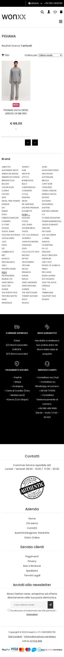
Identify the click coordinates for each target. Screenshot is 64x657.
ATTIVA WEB (36, 641)
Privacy (32, 561)
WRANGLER (7, 302)
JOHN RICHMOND (30, 241)
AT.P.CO (25, 177)
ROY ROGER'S (48, 279)
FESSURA (26, 217)
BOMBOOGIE (27, 180)
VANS (4, 299)
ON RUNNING (28, 262)
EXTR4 (24, 214)
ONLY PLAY (47, 262)
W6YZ (24, 299)
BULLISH (5, 183)
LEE (3, 248)
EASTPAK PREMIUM (30, 207)
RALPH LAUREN (48, 275)
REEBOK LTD (7, 279)
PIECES (25, 268)
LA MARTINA (47, 245)
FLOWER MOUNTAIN (51, 217)
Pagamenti (32, 556)
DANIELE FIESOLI (49, 194)
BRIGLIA (45, 180)
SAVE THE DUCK (49, 282)
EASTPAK (46, 207)
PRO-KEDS (46, 272)
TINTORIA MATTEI (9, 296)
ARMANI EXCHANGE (11, 177)
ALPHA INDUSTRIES (50, 170)
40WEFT (25, 166)
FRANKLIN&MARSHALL (51, 221)
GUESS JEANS (8, 231)
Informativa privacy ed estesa (40, 636)
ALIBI (24, 170)
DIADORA (26, 197)
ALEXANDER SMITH (10, 170)
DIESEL (25, 200)
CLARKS (5, 190)
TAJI (44, 289)
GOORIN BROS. (28, 228)
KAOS (4, 245)
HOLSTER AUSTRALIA (11, 234)
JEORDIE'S (26, 238)
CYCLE (25, 194)
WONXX (45, 299)
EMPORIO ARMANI (50, 211)
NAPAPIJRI (46, 258)
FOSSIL (25, 221)
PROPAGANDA (8, 275)
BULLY (24, 183)
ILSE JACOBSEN (49, 234)
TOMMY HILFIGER (30, 296)
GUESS (25, 231)
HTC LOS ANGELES (30, 234)
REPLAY (25, 279)
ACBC (44, 166)
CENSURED (47, 187)
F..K (43, 214)
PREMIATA (26, 272)
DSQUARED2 (47, 204)
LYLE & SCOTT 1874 (30, 251)
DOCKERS (46, 200)
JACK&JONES (8, 238)
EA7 (3, 207)
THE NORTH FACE (9, 292)
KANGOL (46, 241)
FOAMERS (6, 221)
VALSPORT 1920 (49, 296)
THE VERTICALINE (29, 292)
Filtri (5, 55)
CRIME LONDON (49, 190)
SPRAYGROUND (29, 285)
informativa (32, 614)
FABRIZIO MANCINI (10, 217)
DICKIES (45, 197)
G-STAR (5, 224)
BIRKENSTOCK (8, 180)
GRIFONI (46, 228)
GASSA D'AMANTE (50, 224)
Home (32, 518)
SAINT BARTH (7, 282)
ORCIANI (26, 265)
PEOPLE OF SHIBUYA (51, 265)
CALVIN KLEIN (8, 187)
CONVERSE (27, 190)
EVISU (4, 214)
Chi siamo (32, 523)
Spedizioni (32, 570)
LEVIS (24, 248)
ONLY (4, 265)
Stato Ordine (32, 537)
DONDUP (5, 204)
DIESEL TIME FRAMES (11, 200)
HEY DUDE (46, 231)
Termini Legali (32, 575)
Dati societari (15, 636)
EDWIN (5, 211)
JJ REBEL (46, 238)
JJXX (4, 241)
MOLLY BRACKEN (49, 255)
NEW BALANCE (8, 262)
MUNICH (6, 258)
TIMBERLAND (47, 292)
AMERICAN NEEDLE (10, 173)
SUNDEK (25, 289)
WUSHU (25, 302)
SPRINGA (46, 285)
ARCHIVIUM (47, 173)
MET (3, 255)
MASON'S (46, 251)
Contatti (32, 528)
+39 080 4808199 (53, 3)
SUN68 (5, 289)
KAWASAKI (26, 245)
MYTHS (25, 258)
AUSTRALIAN (47, 177)
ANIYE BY (26, 173)
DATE (4, 197)
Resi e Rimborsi (32, 566)
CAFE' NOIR (47, 183)
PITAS (4, 272)
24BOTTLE (6, 166)
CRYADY (5, 194)
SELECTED (6, 285)
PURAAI (25, 275)
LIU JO (45, 248)
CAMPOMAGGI (28, 187)
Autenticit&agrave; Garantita (32, 533)
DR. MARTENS (28, 204)
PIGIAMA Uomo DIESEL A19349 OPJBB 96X (16, 111)
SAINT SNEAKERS (29, 282)
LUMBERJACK (8, 251)
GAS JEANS (27, 224)
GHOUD (5, 228)
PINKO (45, 268)
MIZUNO (26, 255)
